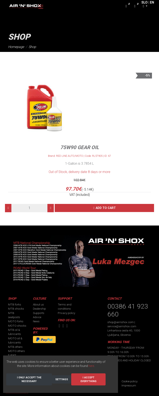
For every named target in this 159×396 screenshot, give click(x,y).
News (36, 321)
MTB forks (14, 304)
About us (38, 304)
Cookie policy (129, 381)
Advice (37, 317)
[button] (145, 6)
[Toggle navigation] (41, 7)
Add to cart (106, 208)
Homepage (16, 47)
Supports (38, 313)
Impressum (129, 385)
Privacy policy (66, 313)
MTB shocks (16, 308)
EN (152, 2)
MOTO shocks (17, 325)
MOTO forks (15, 321)
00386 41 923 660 (127, 310)
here (91, 366)
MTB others (15, 346)
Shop (32, 47)
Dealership (39, 308)
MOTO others (16, 351)
